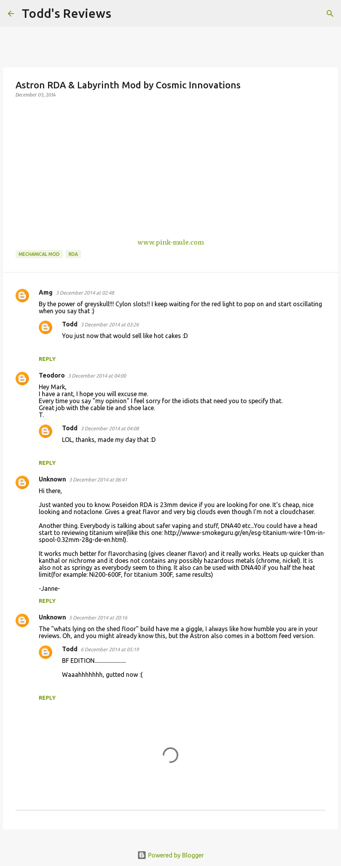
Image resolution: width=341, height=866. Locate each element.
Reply (47, 359)
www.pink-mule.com (171, 242)
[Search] (122, 13)
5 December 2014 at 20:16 (98, 617)
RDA (73, 254)
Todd (70, 324)
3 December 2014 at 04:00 (97, 375)
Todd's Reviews (66, 13)
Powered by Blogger (170, 855)
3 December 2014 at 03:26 (110, 324)
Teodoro (52, 375)
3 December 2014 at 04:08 (110, 428)
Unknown (52, 479)
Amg (46, 292)
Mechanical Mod (39, 254)
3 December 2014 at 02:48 (85, 292)
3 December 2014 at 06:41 (98, 479)
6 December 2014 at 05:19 (110, 649)
